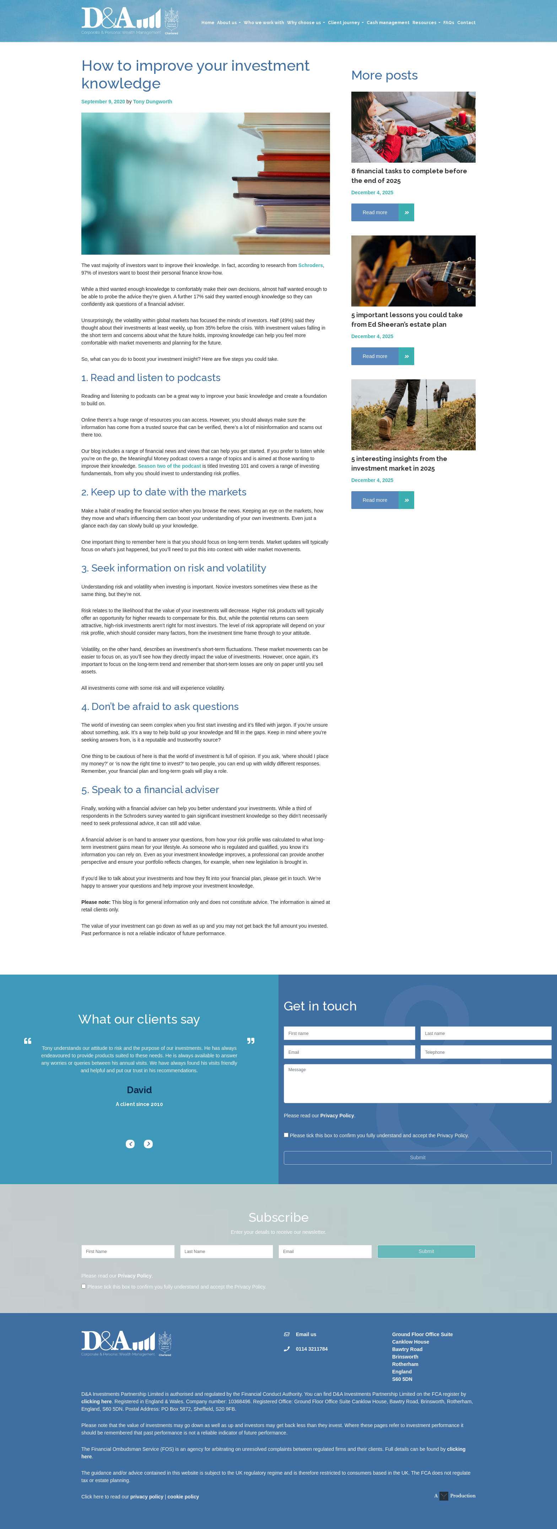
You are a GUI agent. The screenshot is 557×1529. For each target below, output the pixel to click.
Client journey (344, 22)
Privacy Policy (337, 1115)
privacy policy (146, 1497)
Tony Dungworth (152, 101)
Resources (424, 22)
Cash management (388, 22)
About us (227, 22)
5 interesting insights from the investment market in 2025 (399, 463)
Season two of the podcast (169, 466)
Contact (466, 22)
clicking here (96, 1401)
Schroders (310, 265)
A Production (455, 1496)
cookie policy (183, 1497)
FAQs (448, 22)
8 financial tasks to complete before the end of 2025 (409, 175)
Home (208, 22)
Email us (306, 1334)
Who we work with (264, 22)
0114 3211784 (312, 1349)
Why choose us (304, 22)
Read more (388, 212)
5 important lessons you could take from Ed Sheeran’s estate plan (407, 319)
